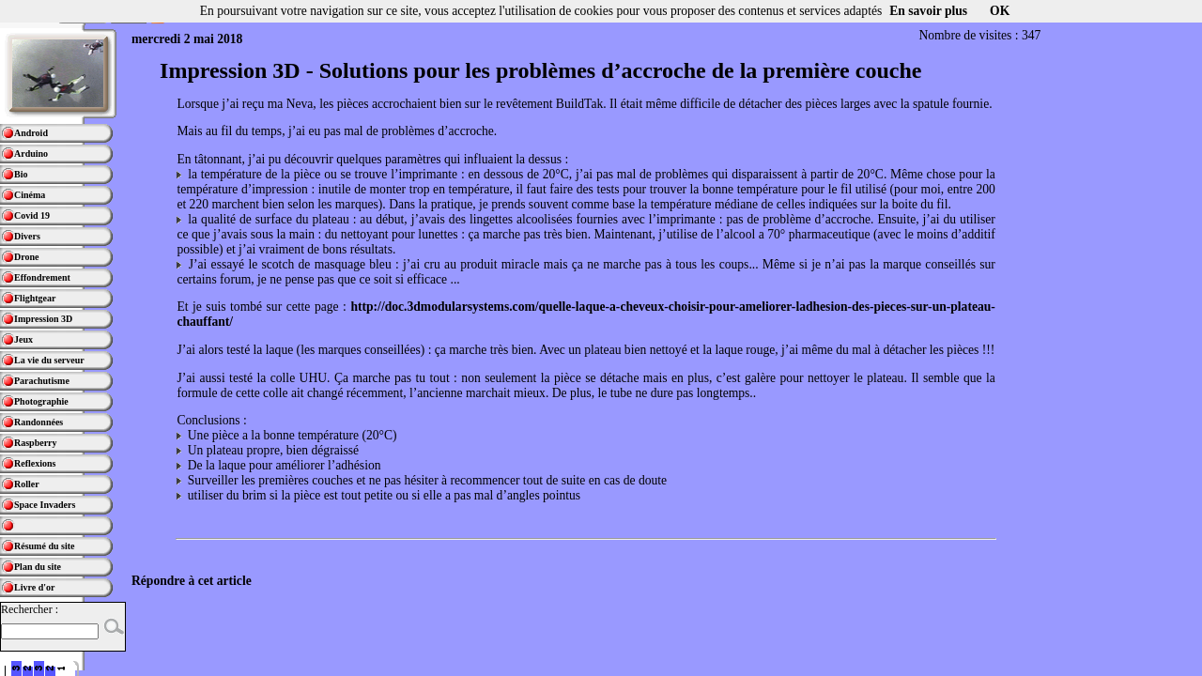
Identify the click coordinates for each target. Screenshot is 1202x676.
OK (999, 11)
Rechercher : (29, 609)
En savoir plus (928, 11)
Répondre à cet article (191, 581)
